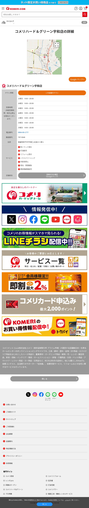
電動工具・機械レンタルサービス (60, 494)
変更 (84, 22)
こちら (67, 500)
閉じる (44, 378)
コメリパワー (53, 489)
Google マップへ (77, 79)
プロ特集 (9, 494)
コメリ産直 (10, 476)
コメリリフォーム (54, 476)
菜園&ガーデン (11, 485)
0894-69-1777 (23, 132)
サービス (9, 158)
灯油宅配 (51, 485)
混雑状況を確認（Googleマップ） (52, 175)
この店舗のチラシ (51, 92)
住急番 (50, 480)
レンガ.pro (10, 480)
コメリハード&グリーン (14, 489)
